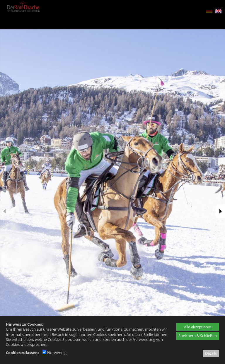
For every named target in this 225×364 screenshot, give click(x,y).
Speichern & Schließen (197, 335)
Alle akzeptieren (198, 326)
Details (211, 353)
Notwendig (54, 352)
